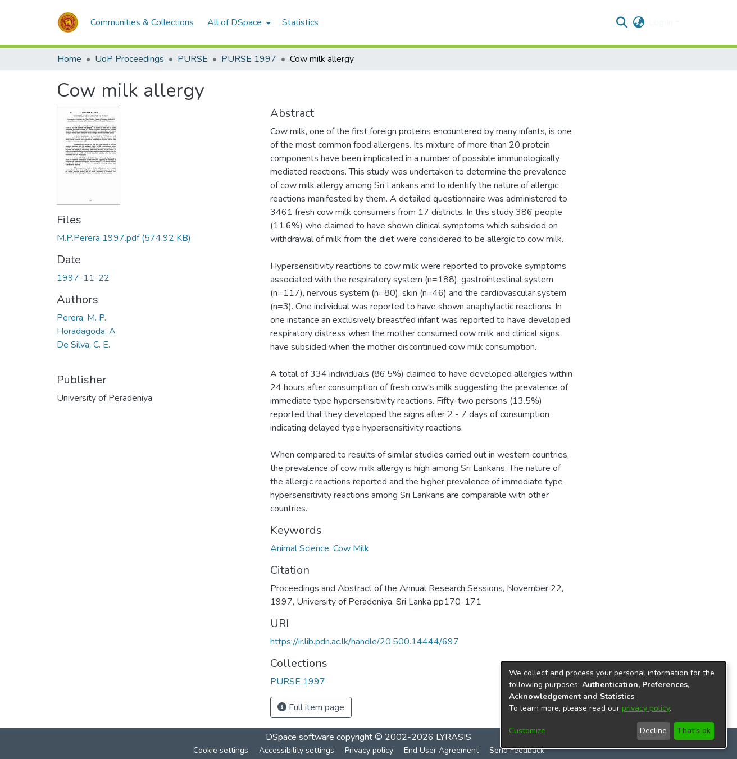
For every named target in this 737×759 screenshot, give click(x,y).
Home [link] (69, 59)
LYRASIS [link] (453, 737)
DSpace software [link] (300, 737)
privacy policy (646, 708)
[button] (68, 22)
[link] (124, 238)
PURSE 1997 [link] (248, 59)
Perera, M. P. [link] (81, 318)
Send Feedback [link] (516, 750)
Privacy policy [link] (369, 750)
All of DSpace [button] (234, 22)
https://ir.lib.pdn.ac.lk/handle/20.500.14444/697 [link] (364, 641)
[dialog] (613, 704)
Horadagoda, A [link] (86, 331)
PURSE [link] (193, 59)
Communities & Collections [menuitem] (142, 22)
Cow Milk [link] (351, 548)
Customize (527, 730)
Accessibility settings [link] (296, 750)
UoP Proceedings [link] (129, 59)
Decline (653, 730)
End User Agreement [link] (441, 750)
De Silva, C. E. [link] (83, 345)
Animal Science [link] (299, 548)
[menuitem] (238, 22)
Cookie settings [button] (220, 750)
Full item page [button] (310, 707)
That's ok (694, 730)
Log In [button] (662, 22)
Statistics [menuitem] (300, 22)
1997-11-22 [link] (83, 278)
